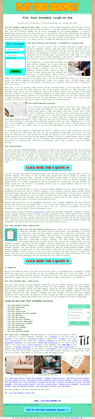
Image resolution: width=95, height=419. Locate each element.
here (84, 297)
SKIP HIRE (66, 345)
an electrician (15, 341)
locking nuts (40, 80)
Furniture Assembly (34, 404)
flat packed (29, 154)
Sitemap (6, 404)
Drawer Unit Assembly (34, 378)
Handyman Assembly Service (54, 378)
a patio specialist (34, 345)
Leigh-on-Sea (38, 212)
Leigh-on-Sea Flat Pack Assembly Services (29, 301)
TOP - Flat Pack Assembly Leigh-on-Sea (19, 393)
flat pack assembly (60, 29)
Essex (7, 253)
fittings (74, 80)
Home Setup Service (17, 378)
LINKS (68, 13)
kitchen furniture (29, 150)
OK (81, 418)
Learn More (75, 418)
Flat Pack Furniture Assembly (78, 378)
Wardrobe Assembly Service (15, 380)
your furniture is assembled (66, 206)
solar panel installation (64, 347)
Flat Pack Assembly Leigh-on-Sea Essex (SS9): (22, 27)
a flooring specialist (22, 347)
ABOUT (73, 13)
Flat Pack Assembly (14, 404)
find (10, 285)
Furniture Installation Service (69, 382)
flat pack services (68, 251)
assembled (70, 152)
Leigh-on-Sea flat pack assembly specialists (35, 229)
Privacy (89, 404)
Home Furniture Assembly (61, 380)
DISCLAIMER (86, 13)
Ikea (42, 109)
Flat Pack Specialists (13, 382)
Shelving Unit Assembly (68, 384)
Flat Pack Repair (30, 382)
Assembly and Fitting (47, 382)
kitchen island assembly (52, 237)
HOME (64, 13)
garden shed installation (48, 343)
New (21, 404)
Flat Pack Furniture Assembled (39, 380)
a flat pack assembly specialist (57, 351)
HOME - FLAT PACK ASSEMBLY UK (47, 401)
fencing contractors (23, 349)
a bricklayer (51, 349)
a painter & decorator (46, 341)
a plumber (61, 339)
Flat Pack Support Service (46, 386)
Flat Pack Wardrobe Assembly (23, 386)
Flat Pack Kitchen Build (24, 384)
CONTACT (79, 13)
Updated (25, 404)
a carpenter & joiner (35, 339)
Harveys (67, 109)
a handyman (53, 337)
